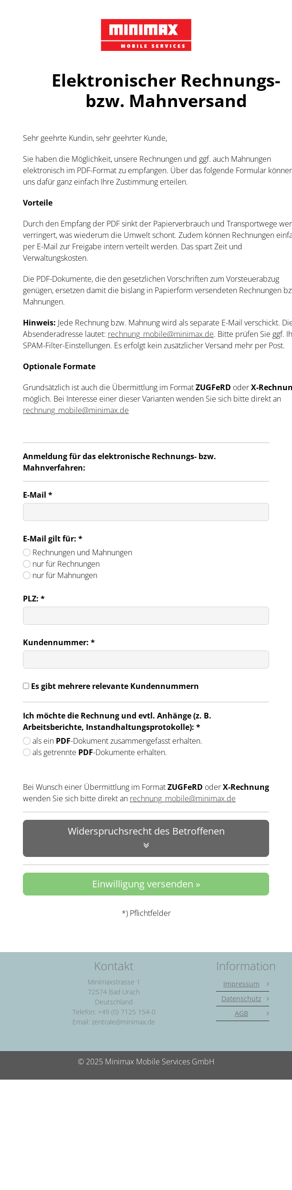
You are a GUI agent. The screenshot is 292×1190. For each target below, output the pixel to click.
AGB (241, 1013)
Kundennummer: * (59, 642)
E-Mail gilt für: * (53, 538)
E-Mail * (37, 495)
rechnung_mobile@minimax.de (161, 334)
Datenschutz (241, 998)
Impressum (241, 983)
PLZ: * (34, 598)
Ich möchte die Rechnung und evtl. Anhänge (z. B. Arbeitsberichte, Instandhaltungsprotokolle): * (117, 721)
